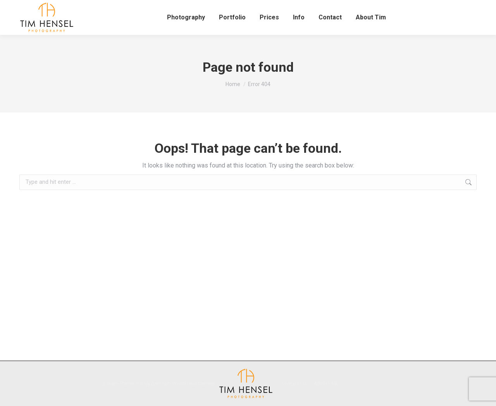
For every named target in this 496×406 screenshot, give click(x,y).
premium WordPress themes (183, 383)
